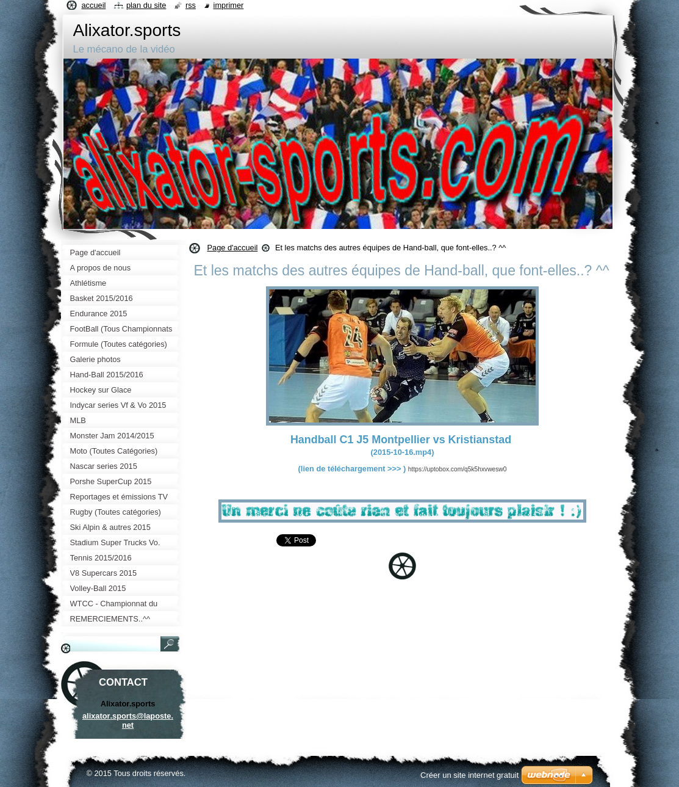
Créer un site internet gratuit (469, 775)
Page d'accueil (232, 247)
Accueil (94, 5)
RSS (190, 5)
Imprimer (229, 5)
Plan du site (146, 5)
